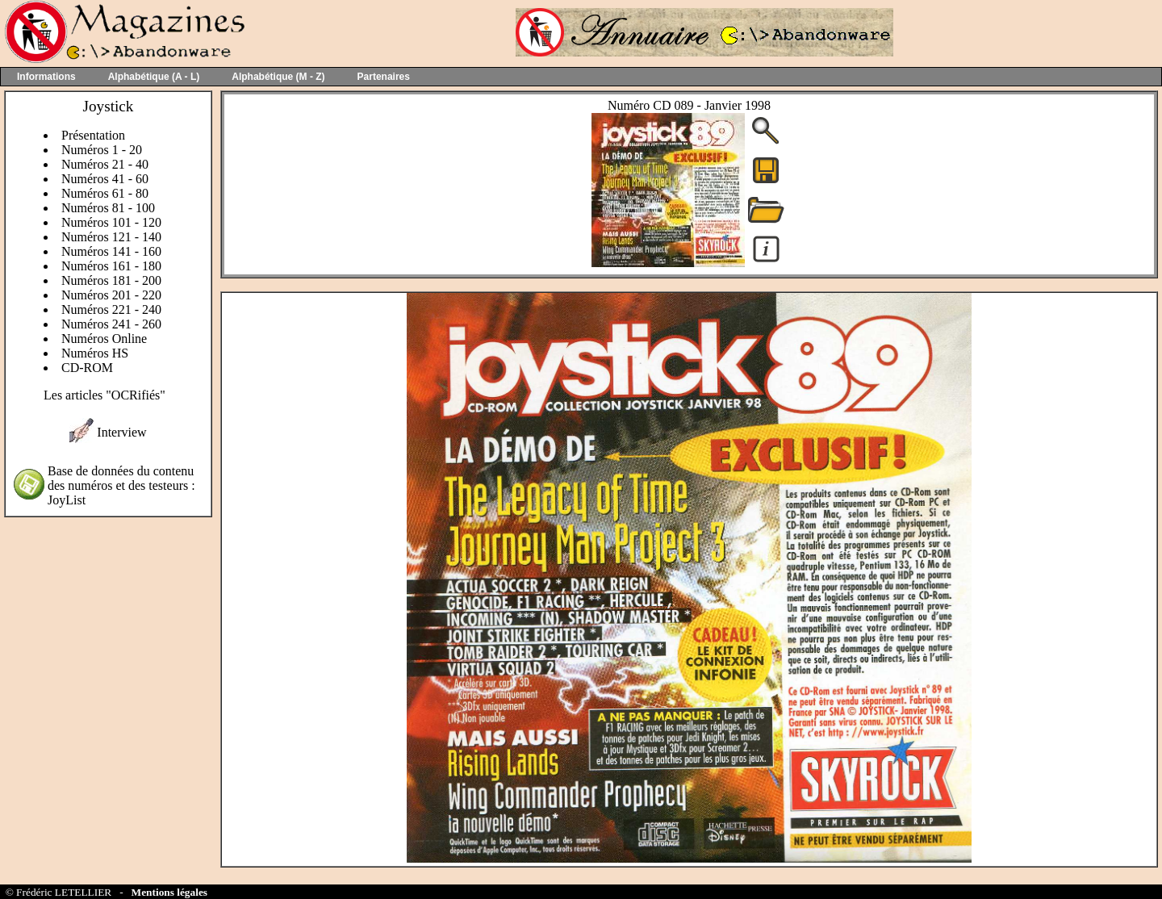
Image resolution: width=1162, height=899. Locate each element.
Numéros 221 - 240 (111, 309)
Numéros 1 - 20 (101, 150)
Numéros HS (94, 353)
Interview (121, 432)
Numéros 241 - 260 (111, 324)
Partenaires (383, 76)
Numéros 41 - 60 (104, 179)
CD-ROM (87, 367)
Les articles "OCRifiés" (104, 395)
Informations (46, 76)
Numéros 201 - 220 (111, 295)
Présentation (93, 135)
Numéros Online (104, 338)
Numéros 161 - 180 (111, 266)
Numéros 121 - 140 (111, 237)
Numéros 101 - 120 (111, 222)
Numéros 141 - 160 (111, 251)
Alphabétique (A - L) (154, 76)
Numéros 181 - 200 (111, 280)
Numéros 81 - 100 (108, 208)
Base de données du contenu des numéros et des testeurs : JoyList (121, 485)
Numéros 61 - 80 (104, 193)
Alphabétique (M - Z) (278, 76)
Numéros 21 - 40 (104, 164)
